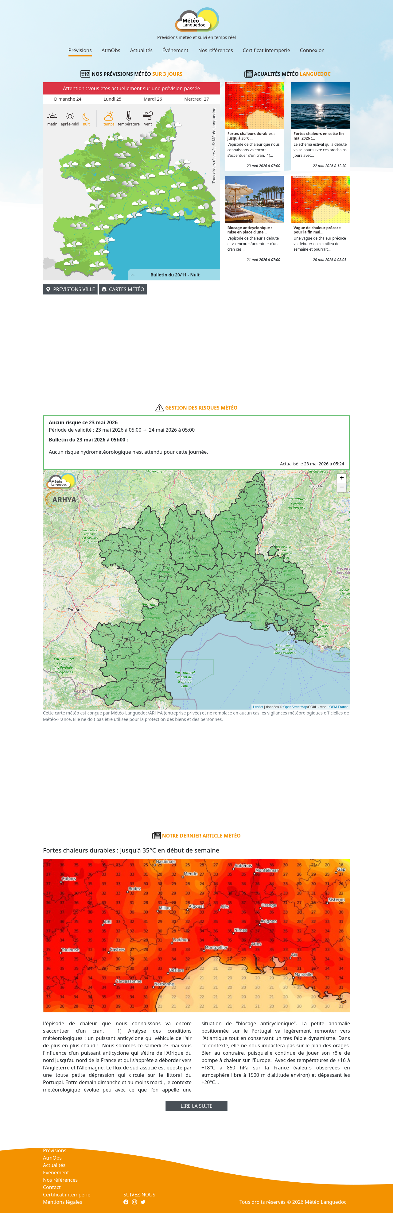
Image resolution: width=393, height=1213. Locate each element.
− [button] (342, 487)
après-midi (70, 119)
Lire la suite (196, 1106)
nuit (86, 120)
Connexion (312, 50)
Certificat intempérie (266, 50)
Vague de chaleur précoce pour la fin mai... (317, 230)
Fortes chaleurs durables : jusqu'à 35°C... (251, 136)
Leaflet (258, 707)
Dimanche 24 (67, 99)
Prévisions (80, 50)
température (129, 118)
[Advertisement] (196, 339)
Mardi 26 (153, 99)
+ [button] (342, 478)
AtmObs (111, 50)
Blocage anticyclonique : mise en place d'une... (250, 230)
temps (108, 118)
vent (148, 118)
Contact (52, 1187)
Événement (175, 50)
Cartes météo (123, 289)
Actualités (141, 50)
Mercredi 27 (196, 99)
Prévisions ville (70, 289)
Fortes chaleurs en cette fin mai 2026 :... (319, 136)
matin (52, 118)
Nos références (215, 50)
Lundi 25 (112, 99)
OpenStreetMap (295, 707)
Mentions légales (62, 1202)
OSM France (338, 707)
